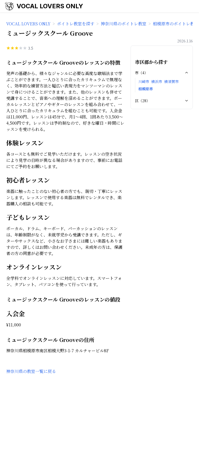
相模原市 (145, 88)
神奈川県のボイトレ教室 (123, 24)
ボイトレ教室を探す (75, 24)
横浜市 (156, 81)
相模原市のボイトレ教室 (175, 24)
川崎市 (143, 81)
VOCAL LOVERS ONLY (50, 6)
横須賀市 (171, 81)
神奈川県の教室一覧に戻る (31, 371)
